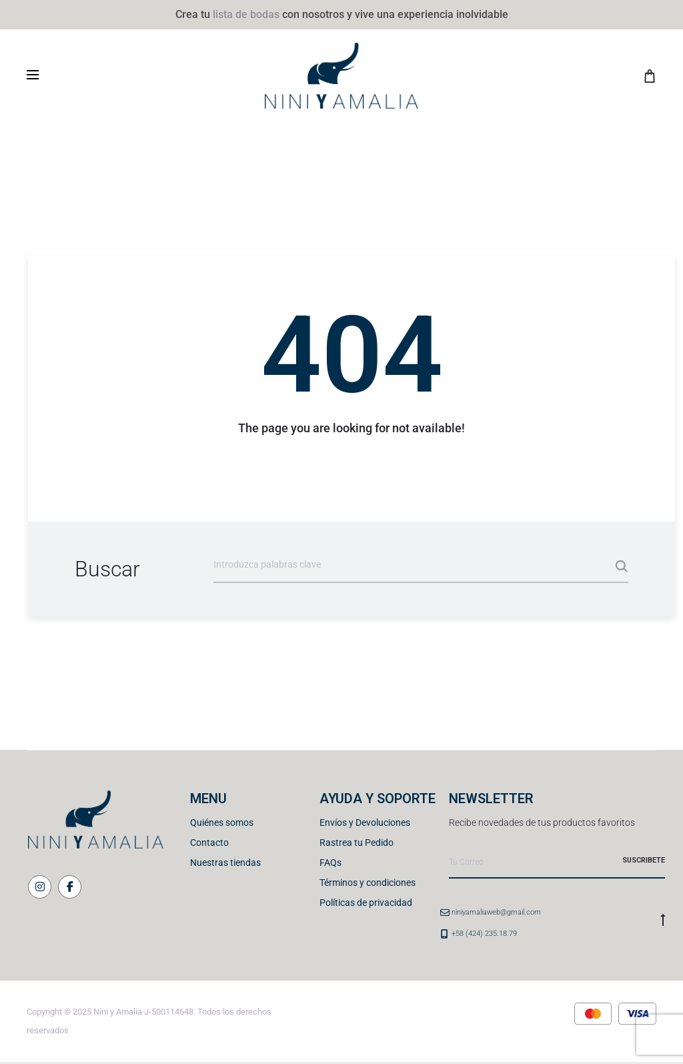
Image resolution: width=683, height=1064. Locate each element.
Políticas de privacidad (365, 902)
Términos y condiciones (367, 882)
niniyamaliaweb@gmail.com (496, 912)
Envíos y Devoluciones (364, 822)
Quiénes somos (221, 822)
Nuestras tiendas (225, 862)
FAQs (330, 862)
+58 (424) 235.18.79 (484, 933)
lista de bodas (246, 14)
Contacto (209, 842)
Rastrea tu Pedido (356, 842)
